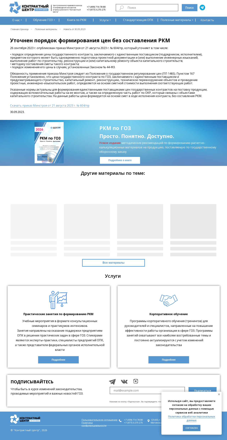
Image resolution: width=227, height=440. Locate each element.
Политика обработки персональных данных (191, 418)
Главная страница (20, 29)
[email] (147, 390)
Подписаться (202, 390)
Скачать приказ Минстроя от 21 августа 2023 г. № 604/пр (49, 105)
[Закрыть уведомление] (219, 394)
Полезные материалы (46, 29)
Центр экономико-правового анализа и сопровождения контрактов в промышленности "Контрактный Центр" (67, 8)
